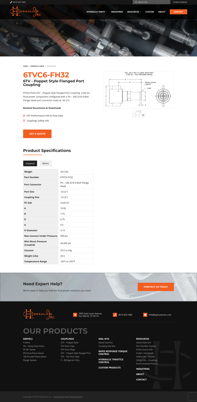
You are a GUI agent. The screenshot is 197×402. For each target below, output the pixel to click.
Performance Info (144, 349)
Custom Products (109, 367)
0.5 (61, 224)
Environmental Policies (147, 363)
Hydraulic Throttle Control (110, 361)
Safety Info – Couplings (147, 360)
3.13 (62, 230)
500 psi (64, 235)
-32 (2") (64, 191)
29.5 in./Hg (66, 250)
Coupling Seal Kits (106, 346)
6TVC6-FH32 (66, 177)
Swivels (28, 338)
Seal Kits (103, 338)
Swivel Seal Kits (105, 342)
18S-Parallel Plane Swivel (34, 356)
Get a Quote (37, 133)
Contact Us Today (156, 287)
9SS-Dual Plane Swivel (33, 353)
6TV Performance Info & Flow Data (45, 115)
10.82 (63, 208)
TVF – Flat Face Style (70, 356)
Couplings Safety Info (38, 120)
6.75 (62, 219)
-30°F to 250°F (67, 261)
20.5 (62, 255)
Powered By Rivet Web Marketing (68, 396)
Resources (142, 338)
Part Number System (146, 346)
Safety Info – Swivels (145, 356)
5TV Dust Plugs (68, 349)
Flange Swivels (30, 360)
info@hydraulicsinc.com (160, 315)
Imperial (30, 163)
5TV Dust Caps (68, 346)
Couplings (67, 338)
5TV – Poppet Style (69, 342)
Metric (45, 163)
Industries (143, 368)
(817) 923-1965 (18, 2)
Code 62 (64, 202)
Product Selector (180, 2)
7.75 (62, 213)
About (140, 374)
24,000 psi (65, 243)
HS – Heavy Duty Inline (33, 346)
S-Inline (26, 342)
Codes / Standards (145, 353)
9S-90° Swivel (29, 349)
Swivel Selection (143, 342)
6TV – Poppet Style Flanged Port (76, 353)
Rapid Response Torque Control (112, 353)
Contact (141, 379)
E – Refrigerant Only (70, 360)
